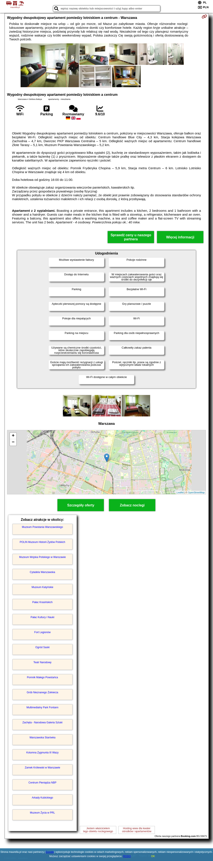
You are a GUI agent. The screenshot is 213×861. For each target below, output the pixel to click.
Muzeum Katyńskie (42, 587)
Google (49, 851)
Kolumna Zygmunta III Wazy (42, 752)
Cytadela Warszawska (42, 572)
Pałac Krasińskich (42, 602)
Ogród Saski (42, 647)
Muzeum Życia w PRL (42, 812)
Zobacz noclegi (132, 505)
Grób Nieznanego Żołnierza (42, 692)
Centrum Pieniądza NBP (42, 782)
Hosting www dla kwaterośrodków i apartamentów (136, 830)
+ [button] (13, 436)
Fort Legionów (42, 632)
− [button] (13, 442)
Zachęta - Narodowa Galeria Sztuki (42, 722)
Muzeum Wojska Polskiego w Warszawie (42, 557)
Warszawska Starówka (42, 737)
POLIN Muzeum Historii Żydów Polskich (42, 542)
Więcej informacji (180, 237)
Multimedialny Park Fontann (42, 707)
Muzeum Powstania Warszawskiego (42, 527)
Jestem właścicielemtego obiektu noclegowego (98, 830)
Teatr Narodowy (42, 662)
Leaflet (180, 492)
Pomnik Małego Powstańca (42, 677)
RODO (127, 856)
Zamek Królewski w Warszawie (42, 767)
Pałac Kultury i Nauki (42, 617)
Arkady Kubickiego (42, 797)
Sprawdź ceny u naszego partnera (130, 237)
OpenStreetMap (196, 492)
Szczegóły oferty (80, 505)
